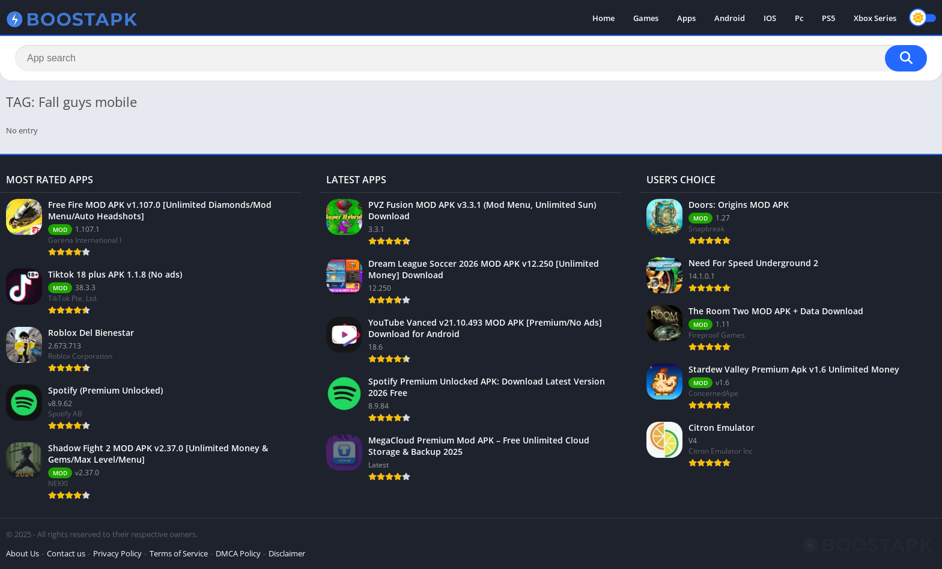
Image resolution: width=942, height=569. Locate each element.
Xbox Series (875, 18)
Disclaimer (287, 553)
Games (645, 18)
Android (729, 18)
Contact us (66, 553)
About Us (22, 553)
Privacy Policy (117, 553)
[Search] (471, 58)
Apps (686, 18)
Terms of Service (179, 553)
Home (603, 18)
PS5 (828, 18)
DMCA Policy (238, 553)
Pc (799, 18)
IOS (770, 18)
